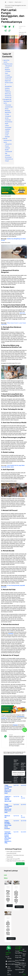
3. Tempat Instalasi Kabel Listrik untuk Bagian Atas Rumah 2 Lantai (9, 79)
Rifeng (20, 953)
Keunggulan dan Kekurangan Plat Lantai (8, 101)
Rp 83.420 (23, 785)
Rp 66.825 (23, 832)
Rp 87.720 (16, 785)
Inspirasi (11, 2)
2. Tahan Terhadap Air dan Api (8, 116)
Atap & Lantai (18, 2)
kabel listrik (22, 313)
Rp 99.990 (23, 804)
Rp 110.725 (16, 815)
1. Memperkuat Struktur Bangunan (8, 67)
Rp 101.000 (16, 804)
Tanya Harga (20, 863)
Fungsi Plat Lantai (8, 64)
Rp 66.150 (16, 832)
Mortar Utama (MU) (24, 965)
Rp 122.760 (16, 796)
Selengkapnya (11, 905)
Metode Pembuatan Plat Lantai (8, 140)
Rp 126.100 (16, 820)
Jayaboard (21, 960)
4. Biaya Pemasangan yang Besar (8, 127)
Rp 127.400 (23, 820)
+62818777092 (11, 961)
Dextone (21, 972)
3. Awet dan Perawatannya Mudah (8, 121)
